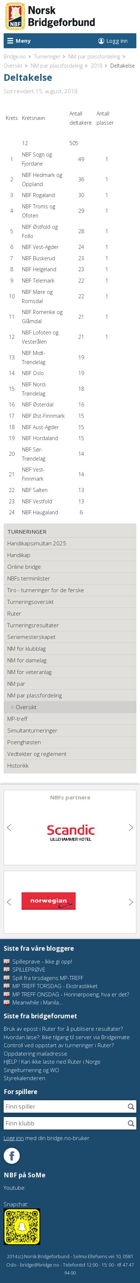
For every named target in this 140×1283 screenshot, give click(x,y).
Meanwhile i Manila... (33, 1002)
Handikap (18, 555)
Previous (10, 827)
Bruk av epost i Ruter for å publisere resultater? (63, 1028)
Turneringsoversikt (30, 601)
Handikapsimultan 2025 (36, 543)
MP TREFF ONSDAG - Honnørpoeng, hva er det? (66, 994)
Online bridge (24, 566)
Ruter (14, 613)
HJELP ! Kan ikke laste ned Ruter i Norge (52, 1061)
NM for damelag (26, 660)
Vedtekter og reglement (37, 753)
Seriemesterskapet (31, 636)
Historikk (18, 765)
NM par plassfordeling (94, 56)
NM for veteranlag (29, 671)
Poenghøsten (24, 742)
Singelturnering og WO (31, 1070)
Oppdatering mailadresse (35, 1053)
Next (130, 827)
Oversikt (13, 65)
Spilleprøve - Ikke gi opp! (38, 961)
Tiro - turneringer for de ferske (45, 590)
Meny (23, 40)
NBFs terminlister (28, 578)
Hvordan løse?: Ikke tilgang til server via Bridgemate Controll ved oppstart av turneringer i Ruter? (67, 1041)
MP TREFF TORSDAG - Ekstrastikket (51, 985)
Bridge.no (15, 56)
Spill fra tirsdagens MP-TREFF (43, 977)
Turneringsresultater (33, 625)
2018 (96, 65)
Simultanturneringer (32, 730)
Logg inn (117, 40)
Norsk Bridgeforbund (50, 16)
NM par (16, 683)
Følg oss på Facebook (12, 1156)
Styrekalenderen (24, 1078)
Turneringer (47, 56)
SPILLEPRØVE (24, 969)
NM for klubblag (26, 648)
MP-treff (17, 718)
